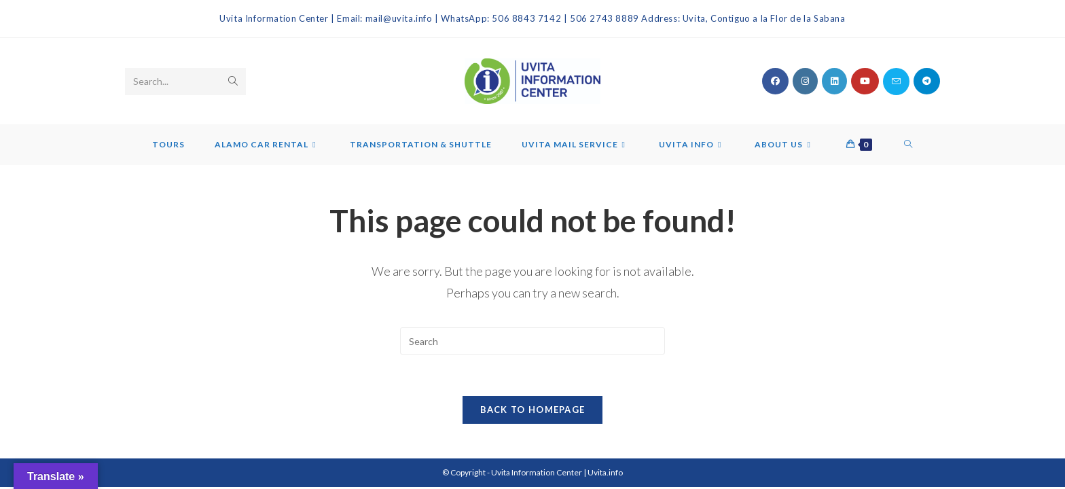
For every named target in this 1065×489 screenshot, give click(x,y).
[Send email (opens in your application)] (896, 81)
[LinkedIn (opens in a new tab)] (834, 81)
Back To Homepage (532, 409)
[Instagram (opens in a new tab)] (805, 81)
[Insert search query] (532, 341)
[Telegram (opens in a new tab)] (927, 81)
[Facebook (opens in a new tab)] (775, 81)
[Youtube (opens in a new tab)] (865, 81)
